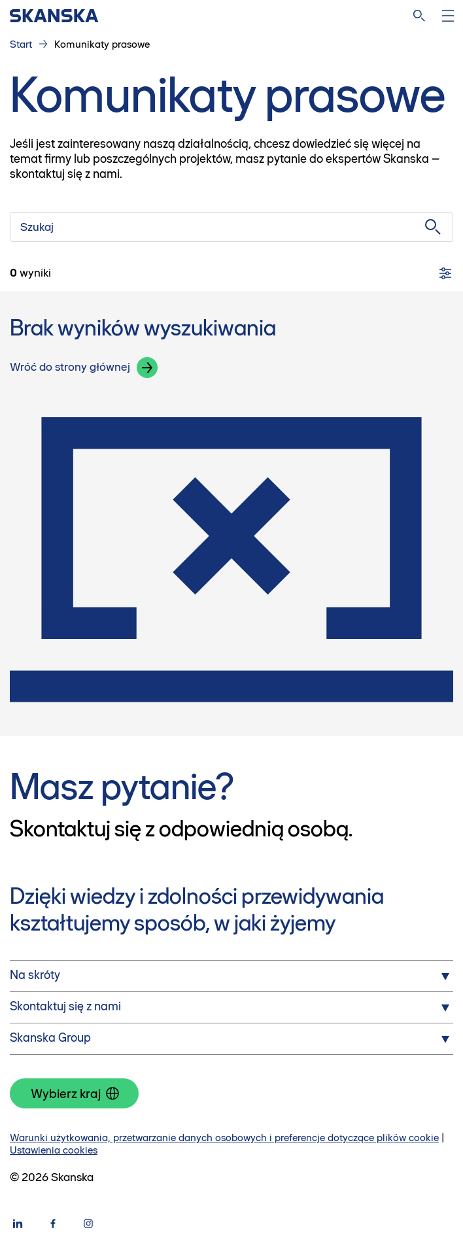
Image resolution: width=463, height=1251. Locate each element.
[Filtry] (445, 273)
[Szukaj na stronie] (419, 16)
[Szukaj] (231, 227)
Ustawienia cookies (53, 1150)
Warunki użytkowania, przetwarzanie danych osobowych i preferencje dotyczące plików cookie (224, 1137)
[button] (147, 367)
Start (21, 44)
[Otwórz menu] (448, 16)
